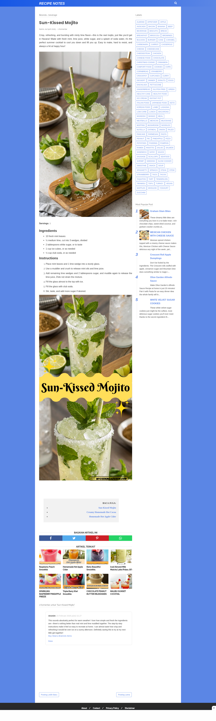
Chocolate (158, 58)
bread (164, 31)
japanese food (159, 103)
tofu (150, 183)
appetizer (152, 22)
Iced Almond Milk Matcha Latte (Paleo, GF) (121, 568)
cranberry (156, 71)
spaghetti (142, 170)
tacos (163, 175)
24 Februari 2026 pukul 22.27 (69, 616)
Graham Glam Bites (160, 211)
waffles (141, 188)
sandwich (142, 152)
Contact (96, 708)
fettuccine (155, 85)
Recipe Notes (52, 3)
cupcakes (155, 76)
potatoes (141, 143)
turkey (159, 183)
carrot (155, 44)
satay (152, 152)
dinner (151, 80)
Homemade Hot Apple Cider (102, 516)
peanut (140, 139)
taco (154, 175)
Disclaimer (130, 708)
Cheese (140, 49)
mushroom (153, 125)
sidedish (151, 161)
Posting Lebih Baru (49, 695)
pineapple (158, 139)
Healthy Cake (143, 94)
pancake (141, 134)
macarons (163, 112)
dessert (141, 80)
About (84, 708)
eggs (171, 80)
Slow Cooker (165, 161)
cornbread (142, 71)
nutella (141, 130)
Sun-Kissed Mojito (107, 508)
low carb (141, 112)
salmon (169, 148)
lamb (155, 107)
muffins (141, 125)
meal (160, 116)
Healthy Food (160, 94)
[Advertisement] (108, 715)
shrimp (140, 161)
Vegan (169, 183)
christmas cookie (146, 62)
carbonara (142, 44)
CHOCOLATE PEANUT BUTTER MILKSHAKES (97, 592)
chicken (157, 53)
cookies (158, 67)
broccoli (155, 35)
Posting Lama (124, 695)
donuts (161, 80)
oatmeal (152, 130)
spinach (154, 170)
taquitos (141, 179)
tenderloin (162, 179)
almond (141, 22)
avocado (141, 26)
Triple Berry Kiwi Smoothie (70, 592)
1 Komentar (62, 29)
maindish (141, 116)
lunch (152, 112)
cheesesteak (143, 53)
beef (170, 26)
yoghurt (164, 188)
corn (168, 67)
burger (152, 40)
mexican (154, 121)
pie (148, 139)
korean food (143, 107)
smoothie (141, 166)
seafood (165, 157)
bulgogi (141, 40)
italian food (143, 103)
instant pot (155, 98)
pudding (153, 143)
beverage (142, 31)
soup (160, 166)
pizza (168, 139)
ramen (140, 148)
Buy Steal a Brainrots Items (60, 636)
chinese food (143, 58)
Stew (172, 170)
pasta (164, 134)
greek (171, 89)
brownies (167, 35)
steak (164, 170)
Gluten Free (159, 89)
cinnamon (163, 62)
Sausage (141, 157)
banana (161, 26)
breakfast (142, 35)
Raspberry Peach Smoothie (47, 568)
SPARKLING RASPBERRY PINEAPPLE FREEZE (50, 594)
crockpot (142, 76)
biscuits (154, 31)
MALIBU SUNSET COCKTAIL (118, 592)
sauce (161, 152)
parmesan (153, 134)
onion (162, 130)
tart (151, 179)
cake (160, 40)
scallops (153, 157)
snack (152, 166)
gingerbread (143, 89)
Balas (50, 641)
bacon (151, 26)
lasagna (165, 107)
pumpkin (164, 143)
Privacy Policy (112, 708)
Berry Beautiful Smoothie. (93, 568)
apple (163, 22)
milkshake (166, 121)
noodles (165, 125)
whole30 (152, 188)
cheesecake (153, 49)
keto (172, 103)
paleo (171, 130)
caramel (170, 40)
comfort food (144, 67)
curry (166, 76)
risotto (150, 148)
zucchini (141, 193)
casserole (166, 44)
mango (151, 116)
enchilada (142, 85)
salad (160, 148)
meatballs (142, 121)
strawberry (143, 175)
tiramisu (141, 183)
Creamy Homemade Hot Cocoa (101, 512)
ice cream (142, 98)
